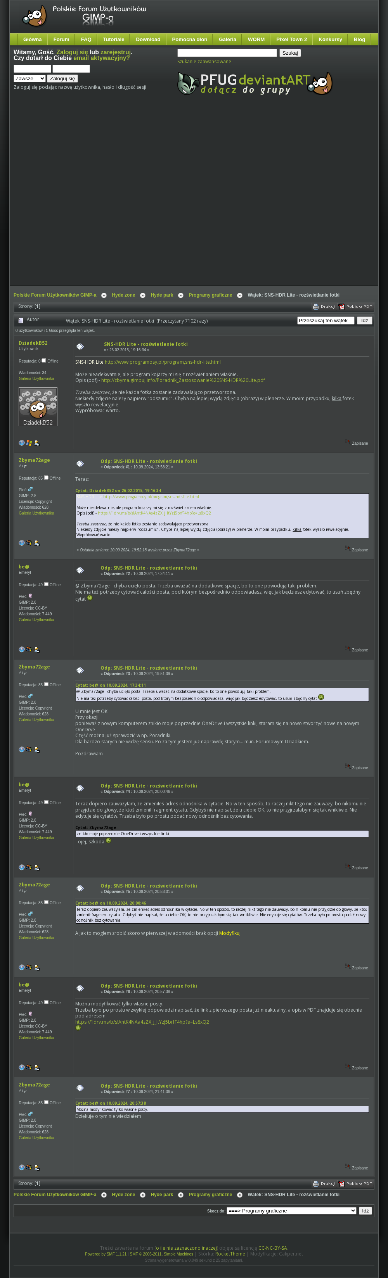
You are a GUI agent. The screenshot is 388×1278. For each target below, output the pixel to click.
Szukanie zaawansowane (204, 61)
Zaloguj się (72, 52)
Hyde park (162, 295)
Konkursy (330, 39)
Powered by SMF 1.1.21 (105, 1254)
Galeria (227, 39)
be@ (24, 566)
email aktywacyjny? (101, 58)
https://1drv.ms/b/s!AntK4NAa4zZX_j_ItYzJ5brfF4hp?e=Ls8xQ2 (154, 513)
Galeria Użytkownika (36, 378)
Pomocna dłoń (190, 39)
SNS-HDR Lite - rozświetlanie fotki (146, 344)
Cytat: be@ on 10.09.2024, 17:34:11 (110, 685)
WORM (256, 39)
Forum (61, 39)
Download (148, 39)
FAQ (86, 39)
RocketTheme (230, 1253)
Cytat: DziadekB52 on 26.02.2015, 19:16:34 (118, 490)
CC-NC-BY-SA (272, 1248)
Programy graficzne (210, 295)
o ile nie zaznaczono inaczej (186, 1248)
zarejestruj (115, 52)
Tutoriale (114, 39)
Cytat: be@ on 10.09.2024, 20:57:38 (110, 1103)
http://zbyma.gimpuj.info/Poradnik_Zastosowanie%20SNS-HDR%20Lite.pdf (183, 380)
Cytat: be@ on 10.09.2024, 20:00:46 (110, 903)
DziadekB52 (33, 343)
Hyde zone (123, 295)
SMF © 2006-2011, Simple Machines (162, 1254)
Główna (32, 39)
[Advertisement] (85, 197)
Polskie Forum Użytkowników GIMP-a (55, 295)
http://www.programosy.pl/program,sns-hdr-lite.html (163, 362)
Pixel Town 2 (291, 39)
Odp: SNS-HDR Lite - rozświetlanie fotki (148, 461)
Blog (359, 39)
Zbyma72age (34, 460)
